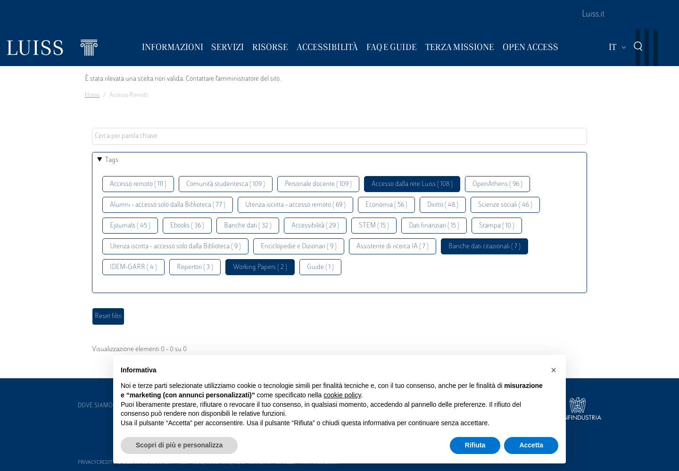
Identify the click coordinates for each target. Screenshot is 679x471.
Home (92, 95)
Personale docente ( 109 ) (318, 184)
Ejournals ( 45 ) (130, 225)
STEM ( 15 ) (374, 225)
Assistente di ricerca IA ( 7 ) (392, 246)
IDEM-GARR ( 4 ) (133, 267)
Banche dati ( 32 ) (248, 225)
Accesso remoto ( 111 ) (138, 184)
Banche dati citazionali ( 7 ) (484, 246)
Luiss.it (593, 14)
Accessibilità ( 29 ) (315, 225)
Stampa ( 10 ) (496, 225)
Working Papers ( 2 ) (260, 267)
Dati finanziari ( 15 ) (434, 225)
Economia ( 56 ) (386, 205)
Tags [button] (111, 160)
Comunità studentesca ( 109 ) (225, 184)
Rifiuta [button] (475, 445)
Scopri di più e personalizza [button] (179, 445)
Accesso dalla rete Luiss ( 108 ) (412, 184)
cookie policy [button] (342, 395)
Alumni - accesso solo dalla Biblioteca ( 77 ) (167, 205)
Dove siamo (95, 406)
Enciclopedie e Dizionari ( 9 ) (299, 246)
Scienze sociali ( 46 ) (505, 205)
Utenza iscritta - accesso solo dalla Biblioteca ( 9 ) (175, 246)
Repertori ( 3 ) (195, 267)
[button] (553, 370)
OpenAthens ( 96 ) (497, 184)
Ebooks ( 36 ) (187, 225)
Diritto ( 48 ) (442, 205)
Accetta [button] (531, 445)
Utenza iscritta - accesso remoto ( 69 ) (295, 205)
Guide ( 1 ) (320, 267)
